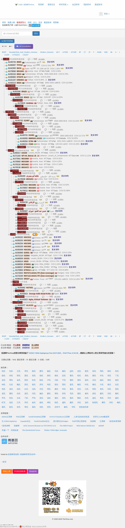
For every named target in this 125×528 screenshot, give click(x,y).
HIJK (105, 52)
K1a (46, 261)
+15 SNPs (61, 208)
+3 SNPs (60, 326)
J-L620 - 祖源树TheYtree (26, 5)
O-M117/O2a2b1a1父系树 (60, 417)
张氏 (3, 371)
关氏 (79, 402)
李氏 (26, 371)
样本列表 (63, 4)
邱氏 (109, 389)
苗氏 (56, 384)
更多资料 (51, 62)
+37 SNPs (57, 126)
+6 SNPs (62, 331)
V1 (38, 77)
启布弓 (57, 407)
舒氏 (64, 393)
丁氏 (117, 376)
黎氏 (94, 384)
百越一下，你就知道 (10, 430)
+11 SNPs (60, 109)
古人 (35, 22)
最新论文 (51, 4)
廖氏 (49, 393)
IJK (111, 52)
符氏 (111, 402)
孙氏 (94, 371)
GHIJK (99, 52)
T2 (45, 240)
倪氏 (41, 407)
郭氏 (18, 376)
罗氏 (41, 384)
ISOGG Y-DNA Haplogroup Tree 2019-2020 (45, 353)
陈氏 (34, 371)
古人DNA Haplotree (9, 421)
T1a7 (50, 255)
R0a (52, 144)
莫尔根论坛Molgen (60, 421)
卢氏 (49, 380)
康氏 (56, 389)
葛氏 (34, 407)
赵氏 (71, 371)
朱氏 (117, 371)
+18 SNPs (55, 308)
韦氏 (49, 384)
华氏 (73, 407)
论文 (40, 22)
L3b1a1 (44, 253)
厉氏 (49, 407)
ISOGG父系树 (7, 417)
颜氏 (71, 402)
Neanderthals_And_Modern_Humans (23, 52)
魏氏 (18, 384)
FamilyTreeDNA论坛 (41, 421)
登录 (104, 14)
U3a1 (48, 288)
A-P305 (65, 52)
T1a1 (48, 164)
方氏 (102, 384)
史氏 (79, 389)
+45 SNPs (56, 182)
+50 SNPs (57, 291)
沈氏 (34, 389)
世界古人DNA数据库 (101, 417)
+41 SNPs (53, 94)
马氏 (56, 371)
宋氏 (109, 376)
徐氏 (3, 376)
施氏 (41, 393)
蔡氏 (94, 376)
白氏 (26, 389)
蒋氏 (109, 384)
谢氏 (56, 376)
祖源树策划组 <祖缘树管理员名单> (22, 454)
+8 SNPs (58, 317)
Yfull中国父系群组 (79, 421)
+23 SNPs (60, 129)
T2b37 (50, 279)
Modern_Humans (46, 52)
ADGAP (101, 426)
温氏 (87, 402)
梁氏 (26, 376)
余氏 (3, 380)
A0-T (58, 52)
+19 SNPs (55, 100)
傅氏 (49, 402)
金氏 (18, 380)
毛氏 (71, 393)
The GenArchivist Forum (31, 430)
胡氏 (41, 376)
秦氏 (87, 393)
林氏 (109, 371)
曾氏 (34, 384)
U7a (41, 74)
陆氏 (41, 380)
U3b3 (38, 65)
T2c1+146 (75, 156)
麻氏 (66, 407)
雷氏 (64, 398)
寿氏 (102, 398)
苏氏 (26, 384)
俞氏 (34, 402)
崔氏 (87, 380)
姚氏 (102, 380)
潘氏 (71, 380)
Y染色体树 (6, 426)
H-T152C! (50, 305)
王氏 (18, 371)
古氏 (18, 398)
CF (90, 52)
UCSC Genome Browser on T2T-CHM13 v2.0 (39, 426)
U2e (51, 320)
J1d (38, 91)
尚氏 (11, 398)
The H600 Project (66, 426)
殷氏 (71, 398)
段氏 (56, 402)
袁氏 (11, 389)
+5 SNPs (47, 112)
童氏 (71, 389)
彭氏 (64, 376)
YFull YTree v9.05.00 (70, 353)
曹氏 (71, 376)
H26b (43, 270)
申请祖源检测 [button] (19, 471)
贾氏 (64, 384)
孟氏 (26, 393)
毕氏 (64, 389)
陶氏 (79, 398)
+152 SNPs (55, 196)
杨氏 (49, 371)
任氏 (117, 384)
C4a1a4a (62, 138)
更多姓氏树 (83, 407)
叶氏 (87, 384)
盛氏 (64, 402)
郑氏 (87, 376)
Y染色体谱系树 (115, 421)
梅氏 (119, 402)
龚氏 (79, 393)
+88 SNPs (51, 89)
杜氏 (34, 380)
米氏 (18, 407)
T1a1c (49, 159)
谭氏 (56, 393)
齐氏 (26, 402)
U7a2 (54, 141)
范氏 (3, 389)
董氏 (11, 393)
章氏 (26, 407)
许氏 (102, 376)
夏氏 (102, 393)
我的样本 (87, 4)
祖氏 (11, 402)
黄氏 (87, 371)
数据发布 (98, 4)
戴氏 (64, 371)
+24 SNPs (56, 106)
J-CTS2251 (16, 55)
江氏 (18, 402)
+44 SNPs (63, 314)
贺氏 (41, 398)
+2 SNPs (58, 147)
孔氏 (11, 384)
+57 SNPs (56, 132)
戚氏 (117, 398)
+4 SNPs (49, 86)
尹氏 (3, 398)
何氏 (11, 376)
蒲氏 (56, 398)
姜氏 (71, 384)
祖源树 (93, 421)
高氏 (34, 376)
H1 (35, 68)
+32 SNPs (41, 59)
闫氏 (34, 393)
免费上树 (11, 22)
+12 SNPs (56, 311)
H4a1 (46, 243)
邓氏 (49, 389)
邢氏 (94, 389)
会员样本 (76, 4)
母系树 (41, 4)
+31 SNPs (63, 329)
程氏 (79, 376)
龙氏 (3, 393)
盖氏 (94, 398)
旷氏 (3, 402)
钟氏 (3, 384)
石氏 (109, 393)
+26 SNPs (63, 217)
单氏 (102, 389)
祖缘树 (16, 426)
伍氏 (18, 393)
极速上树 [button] (6, 471)
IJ (115, 52)
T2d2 (41, 83)
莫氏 (79, 380)
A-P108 (73, 52)
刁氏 (26, 398)
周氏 (102, 371)
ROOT (4, 52)
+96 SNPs (57, 296)
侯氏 (117, 380)
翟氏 (3, 407)
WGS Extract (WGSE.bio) (86, 426)
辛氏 (109, 398)
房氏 (117, 389)
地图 (35, 59)
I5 (45, 246)
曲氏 (41, 402)
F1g (55, 267)
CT (85, 52)
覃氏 (11, 380)
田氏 (26, 380)
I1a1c (56, 191)
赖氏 (79, 384)
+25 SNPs (56, 205)
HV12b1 (56, 135)
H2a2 (46, 153)
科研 (29, 22)
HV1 (46, 237)
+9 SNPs (50, 115)
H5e (55, 185)
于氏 (64, 380)
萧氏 (41, 371)
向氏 (87, 398)
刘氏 (11, 371)
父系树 (102, 421)
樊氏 (103, 402)
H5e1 (49, 161)
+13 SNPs (57, 170)
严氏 (34, 398)
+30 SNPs (58, 194)
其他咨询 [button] (33, 471)
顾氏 (117, 393)
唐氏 (49, 376)
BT (80, 52)
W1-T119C (46, 71)
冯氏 (56, 380)
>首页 (4, 462)
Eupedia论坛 (25, 421)
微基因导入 (21, 22)
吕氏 (94, 380)
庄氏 (41, 389)
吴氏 (79, 371)
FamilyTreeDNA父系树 (37, 417)
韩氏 (109, 380)
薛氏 (94, 393)
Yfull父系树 (20, 417)
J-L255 (6, 55)
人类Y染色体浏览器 (81, 417)
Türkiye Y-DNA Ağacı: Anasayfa (55, 430)
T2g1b (50, 120)
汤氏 (49, 398)
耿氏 (11, 407)
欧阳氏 (95, 402)
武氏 (18, 389)
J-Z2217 (25, 55)
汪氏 (87, 389)
